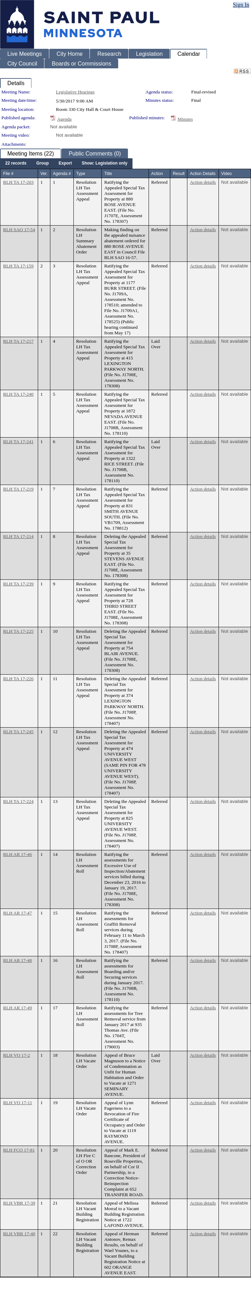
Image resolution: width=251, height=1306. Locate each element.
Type (80, 173)
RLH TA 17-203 (18, 182)
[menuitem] (15, 163)
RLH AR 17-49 (17, 1007)
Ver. (44, 173)
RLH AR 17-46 (17, 854)
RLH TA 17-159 (18, 265)
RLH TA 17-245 (18, 731)
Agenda (64, 119)
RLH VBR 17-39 (19, 1203)
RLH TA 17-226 (18, 678)
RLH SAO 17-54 (19, 229)
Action (157, 173)
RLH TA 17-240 (18, 394)
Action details (203, 182)
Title (108, 173)
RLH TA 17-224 (18, 801)
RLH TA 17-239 (18, 583)
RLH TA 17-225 (18, 631)
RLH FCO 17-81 (19, 1150)
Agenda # (62, 173)
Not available (63, 126)
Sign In (241, 5)
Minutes (185, 119)
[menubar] (66, 163)
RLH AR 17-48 (17, 960)
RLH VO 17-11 (17, 1102)
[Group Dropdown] (42, 163)
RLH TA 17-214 (18, 536)
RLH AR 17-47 (17, 913)
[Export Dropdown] (65, 163)
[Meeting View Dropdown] (105, 163)
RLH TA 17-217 (18, 341)
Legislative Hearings (75, 91)
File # (8, 173)
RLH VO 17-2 (16, 1055)
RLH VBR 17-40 (19, 1233)
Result (179, 173)
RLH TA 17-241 (18, 441)
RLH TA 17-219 (18, 489)
